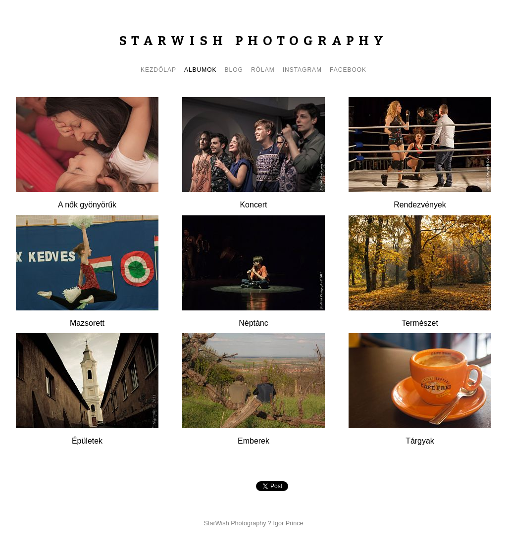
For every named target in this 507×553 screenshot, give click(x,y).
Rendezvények (420, 205)
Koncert (253, 205)
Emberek (253, 441)
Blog (234, 69)
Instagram (302, 69)
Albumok (200, 69)
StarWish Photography (253, 41)
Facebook (348, 69)
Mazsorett (87, 323)
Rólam (263, 69)
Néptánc (253, 323)
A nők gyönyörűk (87, 205)
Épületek (87, 441)
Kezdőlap (158, 69)
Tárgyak (420, 441)
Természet (420, 323)
